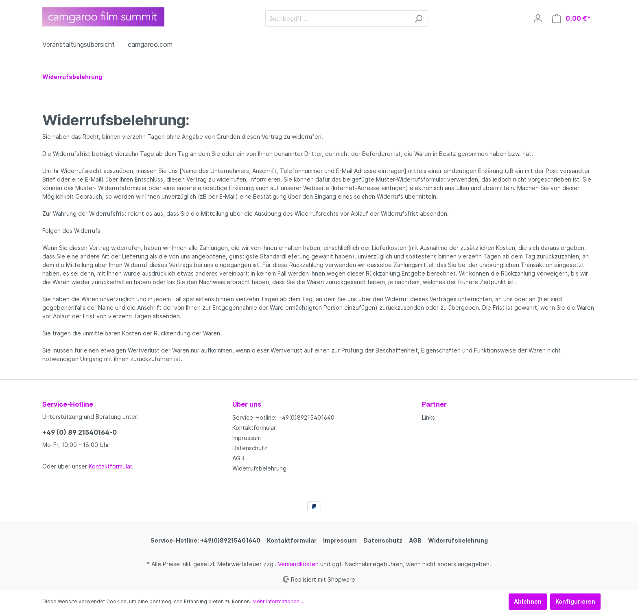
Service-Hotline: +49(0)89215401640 (283, 417)
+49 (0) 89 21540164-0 (79, 432)
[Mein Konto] (538, 18)
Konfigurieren (575, 601)
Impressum (246, 437)
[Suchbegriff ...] (337, 18)
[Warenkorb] (571, 18)
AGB (238, 458)
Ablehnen (528, 601)
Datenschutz (249, 447)
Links (428, 417)
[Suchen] (418, 18)
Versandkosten (298, 563)
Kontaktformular (110, 466)
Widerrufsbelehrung (259, 468)
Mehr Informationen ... (278, 601)
